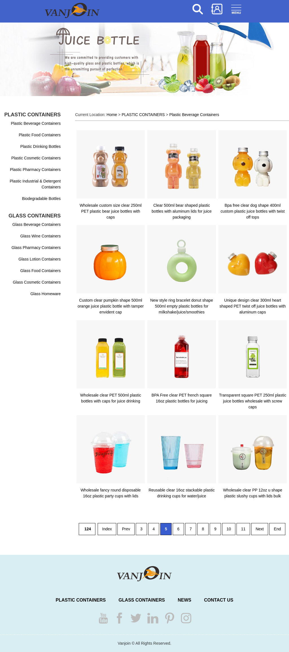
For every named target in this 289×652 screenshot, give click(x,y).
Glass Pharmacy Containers (36, 247)
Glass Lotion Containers (40, 259)
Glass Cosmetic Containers (37, 282)
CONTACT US (218, 600)
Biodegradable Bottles (41, 198)
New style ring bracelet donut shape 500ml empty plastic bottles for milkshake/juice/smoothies (181, 306)
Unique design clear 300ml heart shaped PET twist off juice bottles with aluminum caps (253, 306)
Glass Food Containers (40, 270)
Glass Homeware (45, 293)
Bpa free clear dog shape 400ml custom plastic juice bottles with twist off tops (252, 211)
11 (243, 529)
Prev (126, 529)
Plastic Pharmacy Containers (35, 169)
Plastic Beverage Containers (36, 123)
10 (229, 529)
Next (260, 529)
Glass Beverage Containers (36, 224)
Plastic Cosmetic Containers (36, 158)
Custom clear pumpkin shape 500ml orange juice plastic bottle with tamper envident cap (111, 306)
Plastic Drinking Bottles (40, 146)
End (277, 529)
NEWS (184, 600)
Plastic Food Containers (40, 135)
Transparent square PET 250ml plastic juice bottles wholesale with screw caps (252, 401)
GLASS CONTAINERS (142, 600)
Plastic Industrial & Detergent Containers (35, 184)
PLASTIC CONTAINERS (143, 114)
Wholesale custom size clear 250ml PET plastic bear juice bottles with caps (110, 211)
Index (107, 529)
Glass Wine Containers (40, 236)
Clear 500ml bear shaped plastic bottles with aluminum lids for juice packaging (181, 211)
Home (112, 114)
